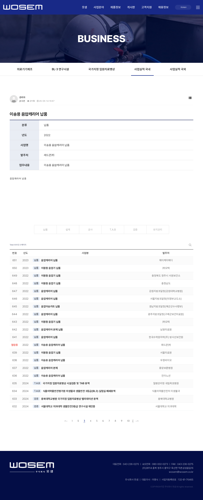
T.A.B (113, 229)
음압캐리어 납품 (49, 260)
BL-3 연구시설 (60, 69)
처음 (66, 421)
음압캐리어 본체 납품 (52, 329)
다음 (133, 421)
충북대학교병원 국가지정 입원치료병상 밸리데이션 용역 (69, 398)
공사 (90, 229)
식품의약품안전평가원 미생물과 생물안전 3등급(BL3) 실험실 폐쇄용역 (79, 391)
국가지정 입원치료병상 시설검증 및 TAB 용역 (66, 383)
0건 (22, 101)
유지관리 (157, 229)
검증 (135, 229)
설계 (68, 229)
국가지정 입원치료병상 (101, 69)
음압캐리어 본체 (49, 368)
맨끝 (136, 421)
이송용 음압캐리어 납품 (53, 344)
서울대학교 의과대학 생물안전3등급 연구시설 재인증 (68, 406)
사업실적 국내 (142, 69)
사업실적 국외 (178, 69)
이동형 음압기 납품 (51, 268)
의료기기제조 (24, 69)
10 (128, 421)
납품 (45, 229)
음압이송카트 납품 (50, 306)
